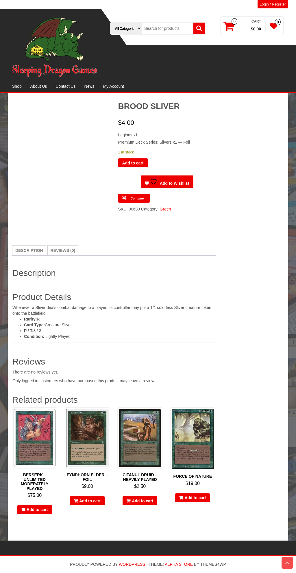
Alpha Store (179, 564)
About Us (38, 86)
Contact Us (65, 86)
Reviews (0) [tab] (63, 250)
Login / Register (273, 4)
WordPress (132, 564)
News (89, 86)
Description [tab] (29, 250)
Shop (17, 86)
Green (165, 209)
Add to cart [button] (37, 509)
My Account (113, 86)
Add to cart (133, 163)
